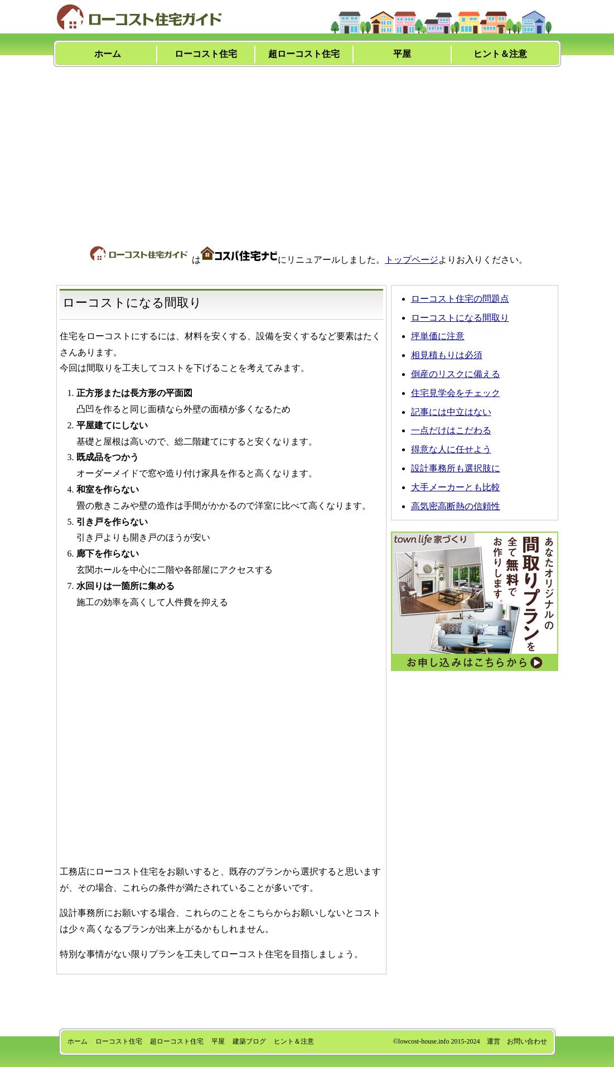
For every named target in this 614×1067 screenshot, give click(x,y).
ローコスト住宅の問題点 (460, 298)
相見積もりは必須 (446, 355)
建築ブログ (249, 1041)
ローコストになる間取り (460, 317)
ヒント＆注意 (500, 54)
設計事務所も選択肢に (455, 468)
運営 (493, 1041)
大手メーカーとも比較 (455, 487)
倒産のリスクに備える (455, 374)
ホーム (107, 54)
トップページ (411, 259)
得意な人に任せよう (451, 449)
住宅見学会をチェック (455, 393)
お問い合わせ (527, 1041)
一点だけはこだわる (451, 430)
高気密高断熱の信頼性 (455, 506)
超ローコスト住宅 (304, 54)
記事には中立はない (451, 412)
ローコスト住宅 (206, 54)
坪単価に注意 (438, 336)
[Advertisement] (307, 149)
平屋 (402, 54)
